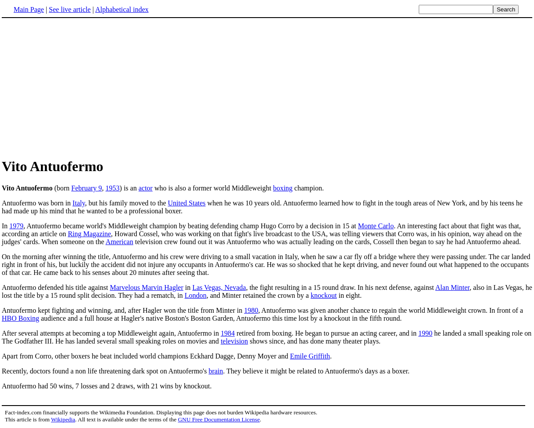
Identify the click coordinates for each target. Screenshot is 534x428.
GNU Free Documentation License (219, 419)
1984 (228, 333)
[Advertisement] (76, 87)
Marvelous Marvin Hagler (146, 287)
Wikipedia (63, 419)
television (234, 341)
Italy (79, 203)
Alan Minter (452, 287)
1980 (251, 310)
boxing (283, 188)
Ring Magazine (89, 234)
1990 (425, 333)
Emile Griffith (310, 356)
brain (215, 371)
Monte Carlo (376, 226)
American (119, 241)
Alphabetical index (121, 9)
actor (146, 188)
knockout (324, 295)
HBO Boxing (20, 318)
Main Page (29, 9)
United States (187, 203)
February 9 (86, 188)
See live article (70, 9)
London (196, 295)
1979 (16, 226)
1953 (113, 188)
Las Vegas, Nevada (219, 287)
